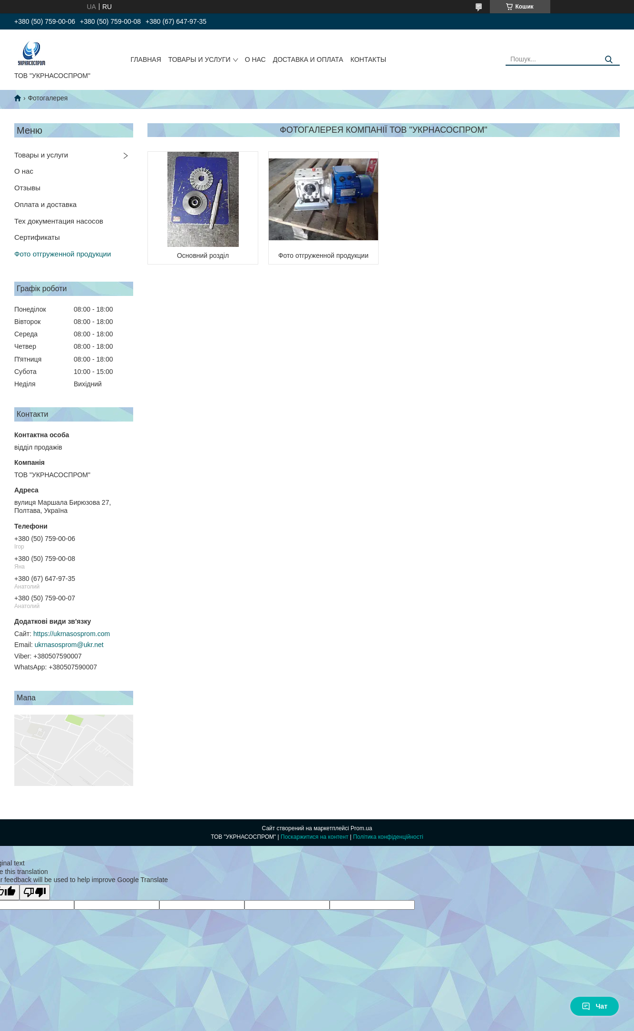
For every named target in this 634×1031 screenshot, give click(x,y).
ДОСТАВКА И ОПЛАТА (308, 59)
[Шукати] (609, 60)
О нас (23, 171)
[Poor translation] (35, 892)
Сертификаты (37, 237)
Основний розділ (203, 255)
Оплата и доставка (45, 204)
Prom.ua (361, 828)
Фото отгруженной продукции (62, 254)
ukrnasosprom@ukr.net (69, 644)
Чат (594, 1006)
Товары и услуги (41, 155)
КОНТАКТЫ (369, 59)
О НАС (255, 59)
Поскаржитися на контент (314, 837)
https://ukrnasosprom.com (71, 634)
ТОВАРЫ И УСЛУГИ (199, 59)
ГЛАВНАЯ (146, 59)
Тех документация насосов (58, 221)
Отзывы (27, 188)
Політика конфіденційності (388, 837)
